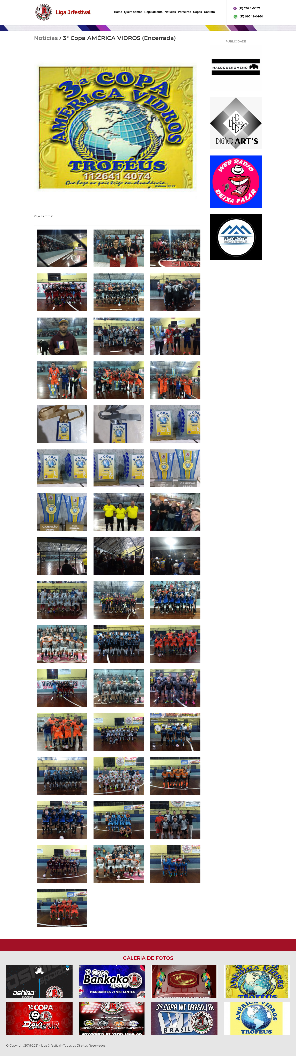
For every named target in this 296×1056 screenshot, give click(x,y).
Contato (209, 12)
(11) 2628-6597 (246, 8)
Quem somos (133, 12)
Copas (197, 12)
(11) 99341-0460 (248, 16)
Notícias (170, 12)
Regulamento (153, 12)
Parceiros (184, 12)
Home (118, 12)
